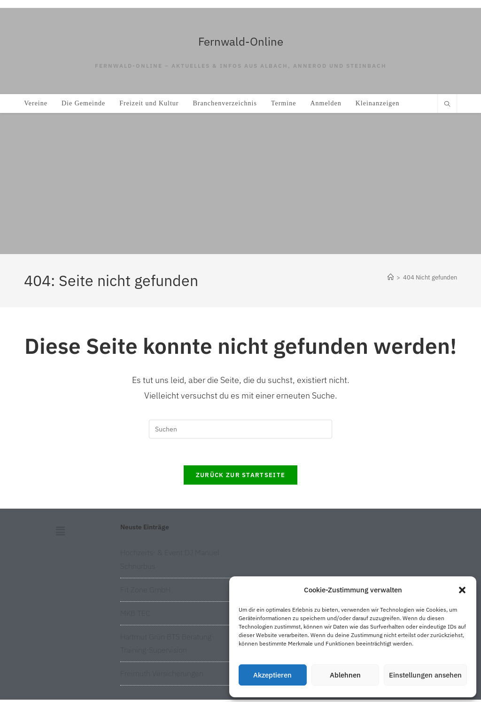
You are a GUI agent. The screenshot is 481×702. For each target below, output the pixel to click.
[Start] (391, 277)
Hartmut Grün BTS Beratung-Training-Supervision (167, 645)
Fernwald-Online (240, 41)
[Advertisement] (240, 183)
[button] (462, 590)
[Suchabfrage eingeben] (240, 429)
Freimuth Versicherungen (161, 675)
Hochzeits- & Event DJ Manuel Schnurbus (169, 561)
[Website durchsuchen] (447, 104)
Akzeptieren (272, 674)
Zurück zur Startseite (240, 477)
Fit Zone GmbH (145, 591)
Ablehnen (345, 674)
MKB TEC (135, 615)
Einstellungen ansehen (425, 674)
